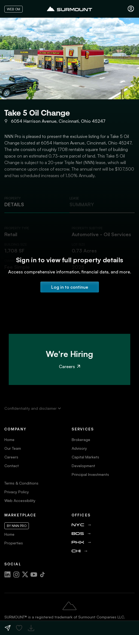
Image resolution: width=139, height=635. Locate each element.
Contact (11, 465)
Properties (13, 543)
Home (9, 439)
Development (83, 465)
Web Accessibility (19, 500)
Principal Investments (90, 474)
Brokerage (81, 439)
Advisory (79, 448)
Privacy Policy (16, 491)
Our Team (12, 448)
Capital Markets (85, 457)
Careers (69, 366)
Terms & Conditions (21, 483)
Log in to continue (69, 287)
